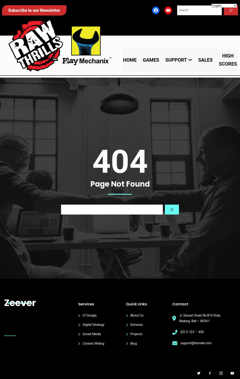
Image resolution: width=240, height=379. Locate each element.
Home (130, 60)
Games (151, 60)
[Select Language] (224, 6)
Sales (205, 60)
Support (178, 60)
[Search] (231, 10)
